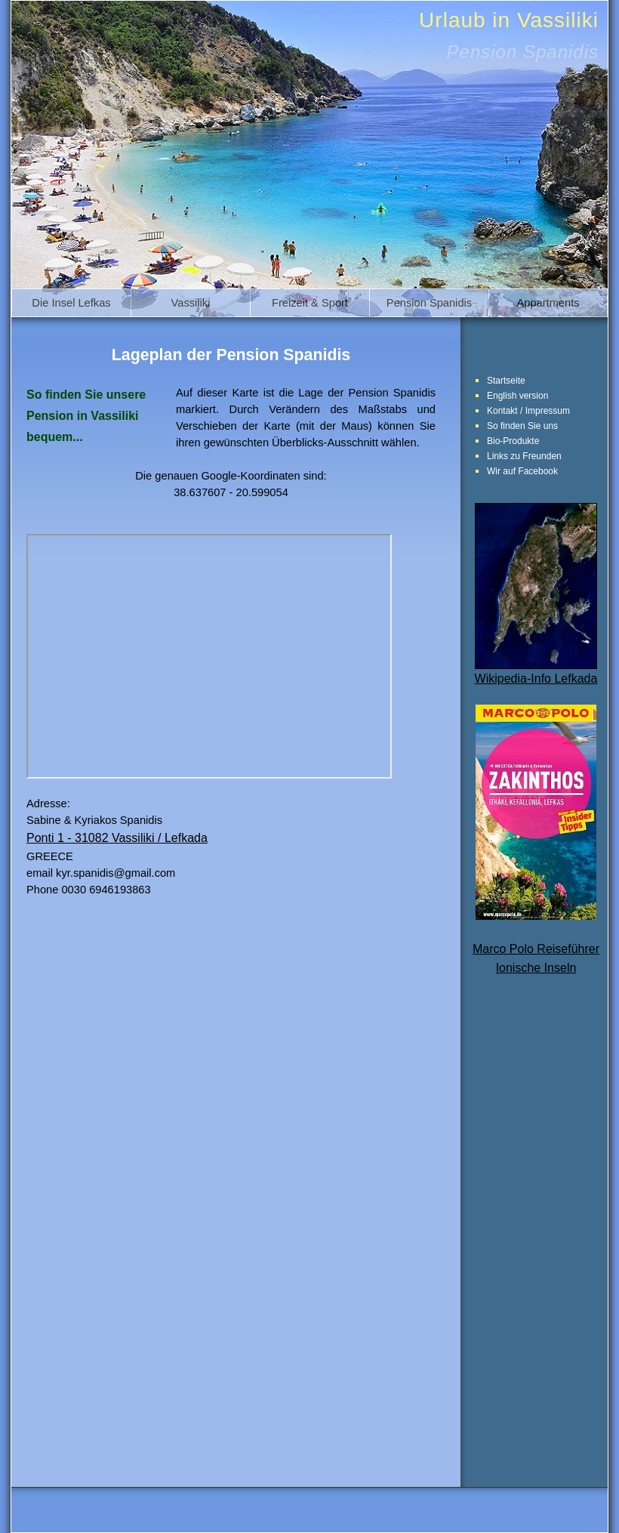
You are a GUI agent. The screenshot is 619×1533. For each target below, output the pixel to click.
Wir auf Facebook (522, 471)
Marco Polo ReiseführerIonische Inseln (536, 941)
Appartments (547, 303)
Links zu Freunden (524, 456)
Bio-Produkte (513, 441)
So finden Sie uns (522, 426)
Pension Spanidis (429, 303)
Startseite (506, 380)
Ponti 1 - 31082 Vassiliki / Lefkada (117, 837)
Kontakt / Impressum (528, 411)
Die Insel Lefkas (71, 303)
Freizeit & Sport (310, 303)
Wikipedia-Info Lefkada (536, 672)
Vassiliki (191, 303)
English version (517, 395)
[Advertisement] (536, 1237)
